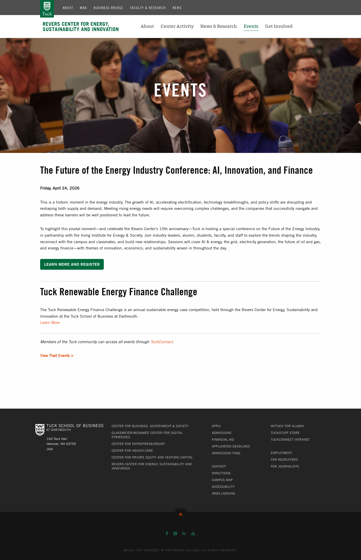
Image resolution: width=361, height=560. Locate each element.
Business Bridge (108, 7)
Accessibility (223, 487)
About (68, 7)
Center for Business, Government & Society (150, 426)
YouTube (193, 533)
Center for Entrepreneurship (138, 444)
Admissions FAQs (226, 453)
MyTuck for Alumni (287, 426)
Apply (216, 426)
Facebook (167, 533)
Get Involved (279, 26)
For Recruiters (284, 459)
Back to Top (181, 513)
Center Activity (177, 26)
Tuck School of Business (47, 9)
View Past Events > (56, 355)
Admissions (221, 433)
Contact (219, 466)
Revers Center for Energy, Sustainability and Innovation (81, 26)
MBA (83, 7)
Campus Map (222, 480)
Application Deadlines (231, 446)
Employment (281, 453)
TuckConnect (161, 341)
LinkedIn (184, 533)
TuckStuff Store (285, 433)
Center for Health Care (132, 450)
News (177, 7)
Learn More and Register (72, 264)
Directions (221, 473)
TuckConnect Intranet (290, 439)
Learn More (50, 322)
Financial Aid (223, 439)
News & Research (218, 26)
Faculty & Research (148, 7)
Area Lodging (223, 493)
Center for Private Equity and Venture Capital (152, 457)
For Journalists (285, 466)
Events (251, 26)
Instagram (175, 533)
